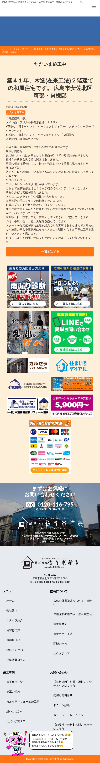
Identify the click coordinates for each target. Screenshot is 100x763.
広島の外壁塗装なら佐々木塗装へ (72, 602)
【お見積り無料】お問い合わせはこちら (72, 726)
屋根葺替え (60, 623)
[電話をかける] (84, 6)
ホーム (10, 600)
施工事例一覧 (14, 681)
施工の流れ (13, 691)
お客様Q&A (13, 640)
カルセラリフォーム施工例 (22, 701)
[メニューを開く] (93, 6)
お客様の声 (13, 630)
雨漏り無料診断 (63, 695)
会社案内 (11, 610)
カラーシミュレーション (68, 715)
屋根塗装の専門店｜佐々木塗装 (72, 614)
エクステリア (61, 653)
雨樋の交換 (60, 643)
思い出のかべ (14, 649)
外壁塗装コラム (16, 659)
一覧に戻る (50, 251)
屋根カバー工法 (63, 633)
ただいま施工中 (15, 112)
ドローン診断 (61, 705)
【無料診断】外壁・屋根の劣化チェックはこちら (72, 683)
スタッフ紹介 (14, 620)
